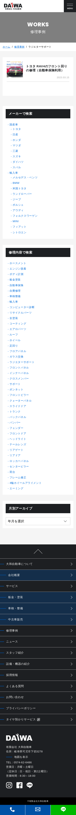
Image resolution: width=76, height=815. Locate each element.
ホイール (15, 340)
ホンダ (17, 139)
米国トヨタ (19, 188)
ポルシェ (18, 204)
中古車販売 (15, 619)
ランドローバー (22, 193)
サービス (12, 586)
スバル (17, 167)
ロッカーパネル (19, 461)
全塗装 (14, 318)
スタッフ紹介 (15, 652)
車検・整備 (15, 608)
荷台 (12, 471)
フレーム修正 (18, 477)
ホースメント (18, 263)
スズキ (17, 156)
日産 (15, 134)
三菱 (15, 150)
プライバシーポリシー (21, 708)
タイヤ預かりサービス (23, 719)
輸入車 (14, 172)
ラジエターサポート (22, 362)
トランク (15, 411)
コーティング (18, 323)
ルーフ (14, 334)
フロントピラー (19, 394)
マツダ (17, 145)
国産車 (14, 124)
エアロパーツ (18, 329)
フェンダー (16, 427)
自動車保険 (16, 285)
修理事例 (19, 46)
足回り (14, 345)
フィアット (19, 226)
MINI (16, 221)
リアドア (15, 455)
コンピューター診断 (22, 307)
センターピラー (19, 466)
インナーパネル (19, 373)
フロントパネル (19, 367)
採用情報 (12, 675)
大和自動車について (19, 563)
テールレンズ (18, 444)
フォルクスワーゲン (25, 215)
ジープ (17, 199)
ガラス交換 (16, 356)
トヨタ (17, 129)
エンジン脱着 (18, 268)
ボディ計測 (16, 274)
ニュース (12, 641)
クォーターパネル (21, 400)
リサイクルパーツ (21, 312)
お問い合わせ (15, 697)
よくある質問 (15, 686)
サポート (15, 384)
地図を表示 (21, 756)
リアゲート (16, 449)
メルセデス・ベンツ (25, 177)
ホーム (6, 46)
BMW (16, 182)
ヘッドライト (18, 438)
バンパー (15, 422)
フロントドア (18, 433)
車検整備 (15, 296)
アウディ (18, 210)
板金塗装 (15, 279)
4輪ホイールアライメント (26, 482)
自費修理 (15, 290)
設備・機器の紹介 (18, 663)
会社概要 (14, 575)
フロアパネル (18, 351)
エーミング (16, 488)
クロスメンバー (19, 378)
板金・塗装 (15, 597)
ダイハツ (18, 161)
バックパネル (18, 417)
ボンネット (16, 389)
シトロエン (19, 232)
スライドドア (18, 406)
